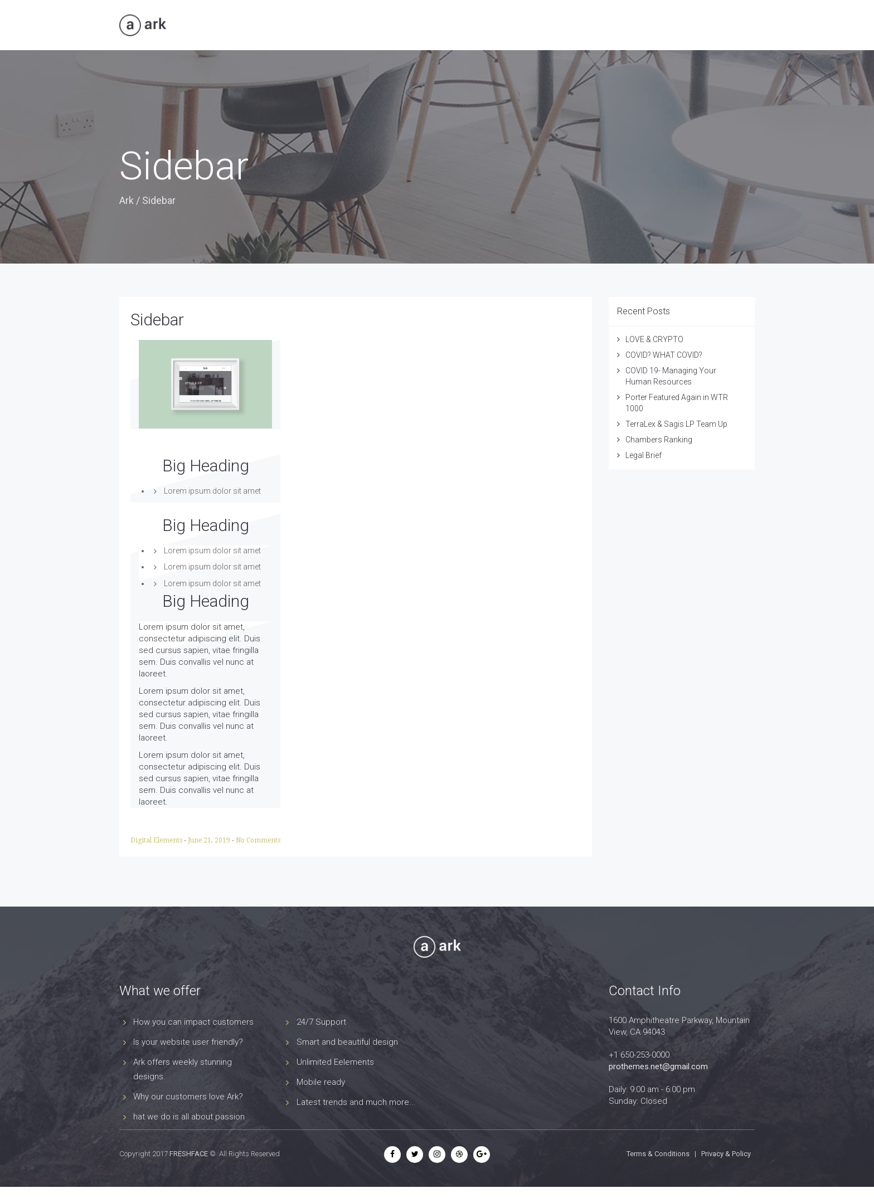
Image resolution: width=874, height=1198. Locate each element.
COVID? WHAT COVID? (663, 354)
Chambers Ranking (658, 439)
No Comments (258, 840)
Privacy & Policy (726, 1154)
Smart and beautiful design (347, 1042)
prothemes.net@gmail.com (658, 1066)
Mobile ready (321, 1082)
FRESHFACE (188, 1154)
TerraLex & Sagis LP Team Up (676, 424)
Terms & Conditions (658, 1154)
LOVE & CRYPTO (654, 339)
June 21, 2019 (210, 840)
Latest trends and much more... (356, 1102)
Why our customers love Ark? (188, 1097)
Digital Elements (157, 840)
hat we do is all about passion (189, 1117)
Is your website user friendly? (188, 1042)
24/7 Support (321, 1022)
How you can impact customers (193, 1022)
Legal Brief (643, 455)
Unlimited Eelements (335, 1062)
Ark (126, 200)
